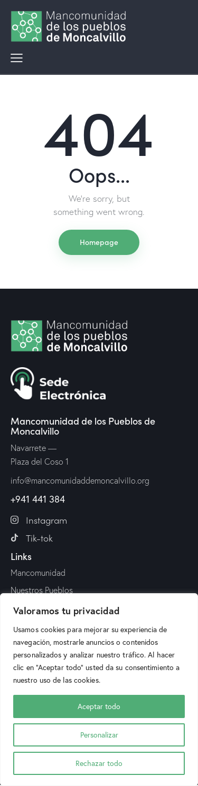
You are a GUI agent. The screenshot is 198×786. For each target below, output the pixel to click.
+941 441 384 (38, 499)
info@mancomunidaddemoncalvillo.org (80, 480)
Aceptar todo (99, 706)
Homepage (99, 242)
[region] (99, 689)
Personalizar (99, 735)
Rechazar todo (99, 763)
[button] (17, 57)
